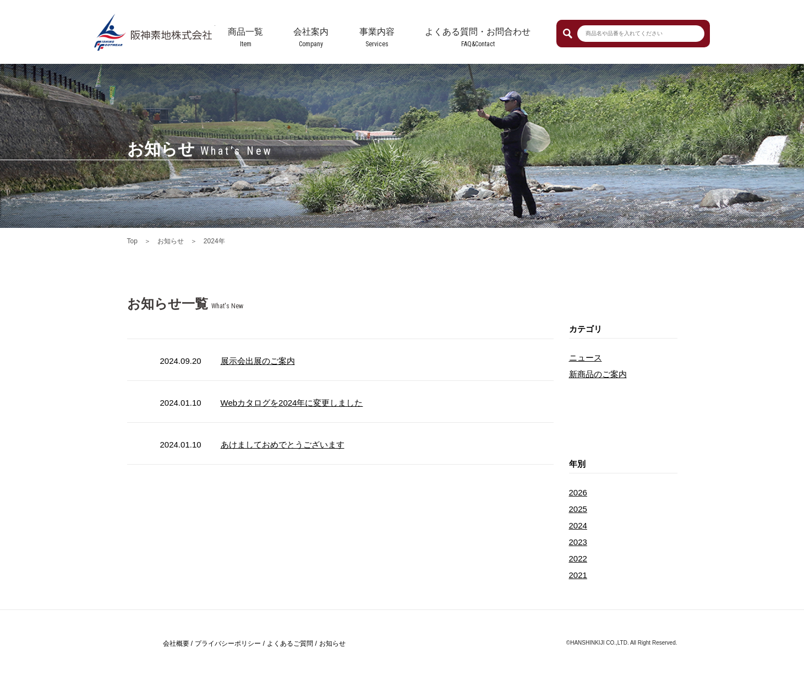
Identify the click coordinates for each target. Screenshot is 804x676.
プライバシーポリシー (228, 643)
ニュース (585, 357)
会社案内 (311, 31)
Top (132, 241)
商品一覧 (245, 31)
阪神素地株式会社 (154, 32)
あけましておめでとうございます (282, 444)
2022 (578, 558)
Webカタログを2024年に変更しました (292, 402)
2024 (578, 525)
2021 (578, 575)
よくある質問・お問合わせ (477, 31)
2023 (578, 542)
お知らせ (170, 241)
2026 (578, 492)
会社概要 (176, 643)
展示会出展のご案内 (258, 361)
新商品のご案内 (598, 374)
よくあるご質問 (290, 643)
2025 (578, 509)
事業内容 (377, 31)
